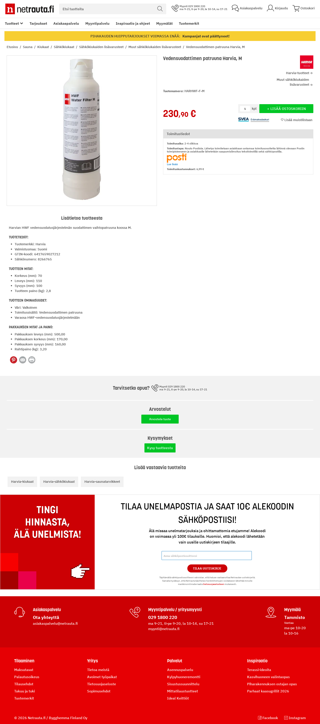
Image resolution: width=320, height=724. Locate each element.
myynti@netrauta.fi (164, 629)
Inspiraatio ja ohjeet (133, 23)
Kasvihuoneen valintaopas (268, 677)
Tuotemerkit (189, 23)
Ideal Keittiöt (178, 698)
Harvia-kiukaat (22, 481)
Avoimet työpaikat (102, 677)
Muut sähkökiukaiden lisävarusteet (155, 47)
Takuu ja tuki (24, 691)
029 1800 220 (162, 617)
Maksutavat (23, 669)
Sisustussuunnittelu (183, 684)
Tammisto (294, 617)
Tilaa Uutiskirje (207, 568)
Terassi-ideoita (259, 669)
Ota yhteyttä (46, 617)
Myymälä (292, 609)
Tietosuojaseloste (101, 684)
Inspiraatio (257, 661)
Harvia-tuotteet (297, 73)
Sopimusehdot (98, 691)
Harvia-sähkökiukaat (59, 481)
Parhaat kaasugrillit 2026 (268, 691)
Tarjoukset (38, 23)
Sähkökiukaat (64, 47)
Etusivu (13, 47)
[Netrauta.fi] (29, 9)
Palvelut (174, 661)
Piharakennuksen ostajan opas (272, 684)
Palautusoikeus (26, 677)
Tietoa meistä (98, 669)
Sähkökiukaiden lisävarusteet (101, 47)
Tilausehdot (23, 684)
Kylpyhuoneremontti (183, 677)
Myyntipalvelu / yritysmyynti (175, 609)
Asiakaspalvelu (66, 23)
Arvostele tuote (160, 419)
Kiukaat (43, 47)
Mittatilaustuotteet (182, 691)
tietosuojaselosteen (213, 584)
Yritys (92, 661)
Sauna (28, 47)
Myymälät (164, 23)
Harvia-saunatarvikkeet (102, 481)
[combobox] (112, 9)
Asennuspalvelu (180, 669)
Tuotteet (12, 23)
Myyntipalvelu (97, 23)
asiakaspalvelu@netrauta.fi (55, 623)
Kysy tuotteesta (160, 448)
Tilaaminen (24, 661)
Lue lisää (172, 164)
